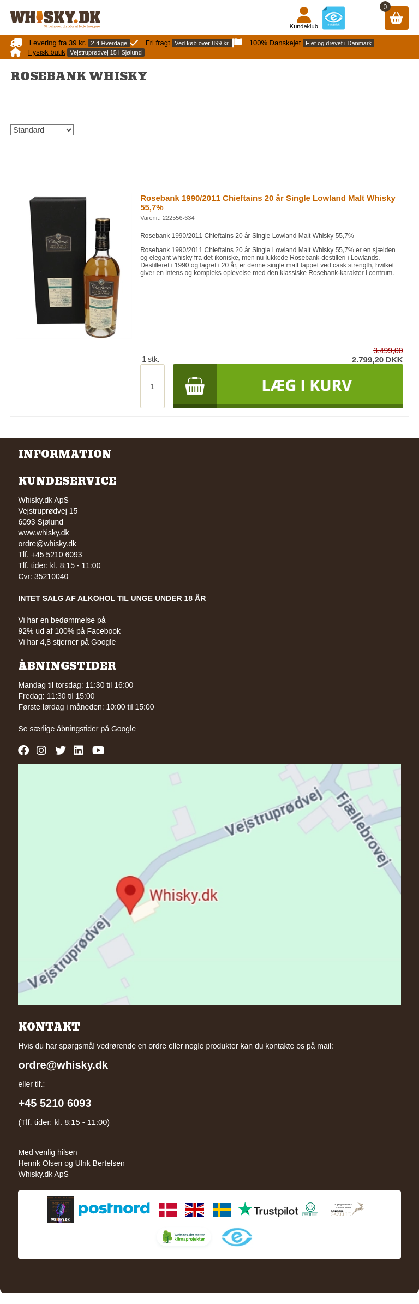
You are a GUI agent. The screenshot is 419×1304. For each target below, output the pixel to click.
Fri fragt (158, 43)
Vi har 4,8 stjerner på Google (67, 642)
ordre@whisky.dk (47, 543)
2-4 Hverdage (109, 43)
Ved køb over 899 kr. (202, 43)
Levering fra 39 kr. (57, 43)
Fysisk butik (46, 52)
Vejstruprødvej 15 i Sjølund (105, 52)
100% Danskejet (275, 43)
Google (123, 728)
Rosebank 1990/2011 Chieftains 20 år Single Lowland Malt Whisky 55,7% (268, 202)
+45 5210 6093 (54, 1103)
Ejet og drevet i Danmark (339, 43)
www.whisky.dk (43, 532)
